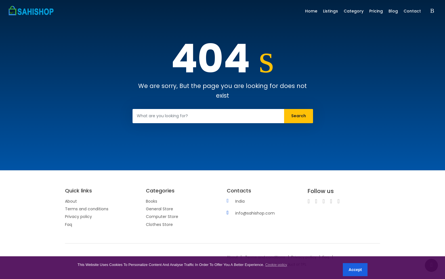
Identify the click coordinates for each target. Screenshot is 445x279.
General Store (159, 209)
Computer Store (162, 216)
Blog (393, 11)
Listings (330, 11)
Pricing (376, 11)
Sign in (433, 11)
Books (151, 201)
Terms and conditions (86, 209)
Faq (68, 224)
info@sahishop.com (255, 213)
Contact (412, 11)
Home (311, 11)
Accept (355, 269)
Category (354, 11)
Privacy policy (78, 216)
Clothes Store (159, 224)
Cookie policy (276, 265)
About (71, 201)
